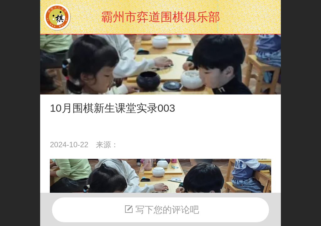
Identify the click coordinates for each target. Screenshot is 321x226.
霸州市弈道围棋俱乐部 (160, 17)
